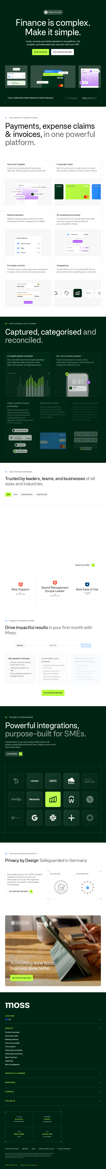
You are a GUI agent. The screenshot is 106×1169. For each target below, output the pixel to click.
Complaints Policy (46, 1149)
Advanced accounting (14, 1054)
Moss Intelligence (12, 1064)
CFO (15, 494)
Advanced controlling (13, 1050)
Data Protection (12, 1149)
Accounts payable (12, 1043)
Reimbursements (12, 1039)
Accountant (26, 494)
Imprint (25, 1149)
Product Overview (12, 1032)
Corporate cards (11, 1036)
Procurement (10, 1047)
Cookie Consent (64, 1149)
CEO (8, 494)
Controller (42, 494)
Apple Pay (9, 1061)
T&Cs (34, 1149)
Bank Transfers (11, 1057)
